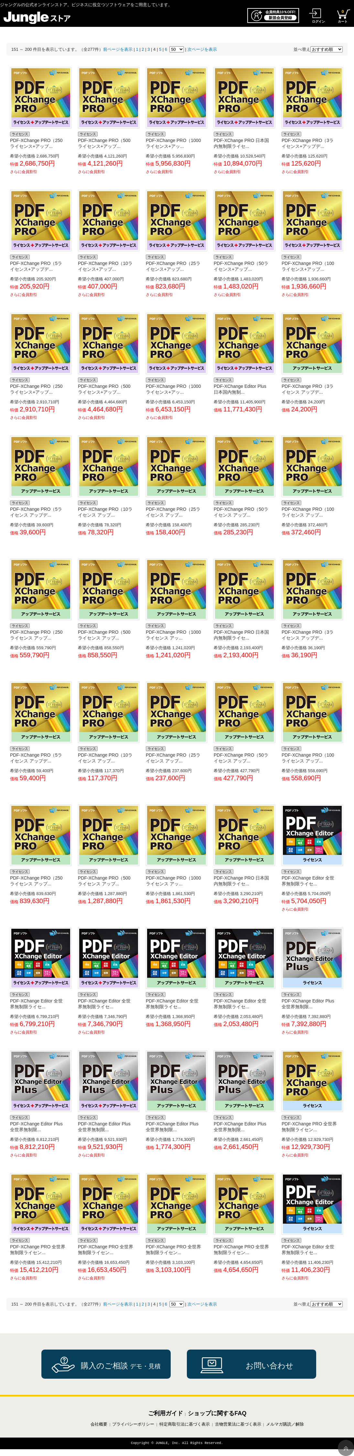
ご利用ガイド (165, 1413)
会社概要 (99, 1424)
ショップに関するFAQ (217, 1413)
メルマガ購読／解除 (285, 1424)
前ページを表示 (118, 49)
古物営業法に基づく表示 (238, 1424)
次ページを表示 (202, 49)
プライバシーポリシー (133, 1424)
